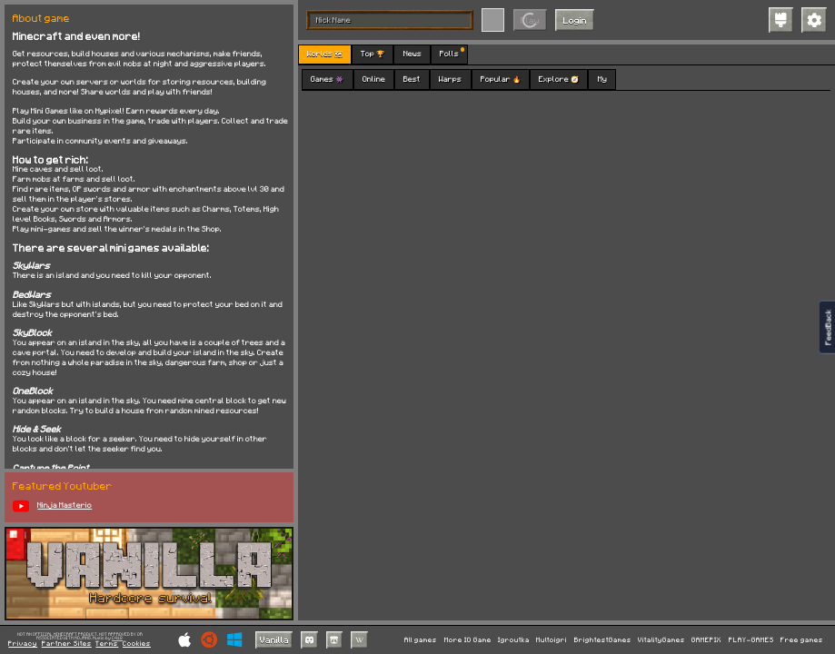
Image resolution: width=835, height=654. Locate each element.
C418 (117, 638)
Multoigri (551, 640)
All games (420, 640)
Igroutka (514, 640)
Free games (801, 640)
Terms (106, 644)
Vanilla (274, 639)
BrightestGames (602, 640)
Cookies (137, 644)
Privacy (22, 644)
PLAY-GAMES (751, 640)
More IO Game (468, 640)
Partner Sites (67, 644)
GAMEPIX (706, 640)
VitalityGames (661, 640)
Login (575, 20)
